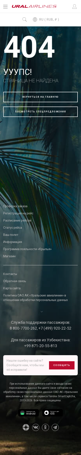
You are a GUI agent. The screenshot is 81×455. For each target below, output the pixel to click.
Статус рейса (12, 227)
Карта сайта (12, 288)
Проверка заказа (15, 206)
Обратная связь (14, 281)
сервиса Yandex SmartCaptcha (56, 396)
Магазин (9, 256)
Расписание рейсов (17, 220)
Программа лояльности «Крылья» (27, 249)
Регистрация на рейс (18, 213)
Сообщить (61, 365)
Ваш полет (10, 234)
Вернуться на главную (40, 97)
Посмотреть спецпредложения (40, 111)
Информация (12, 242)
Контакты (10, 274)
